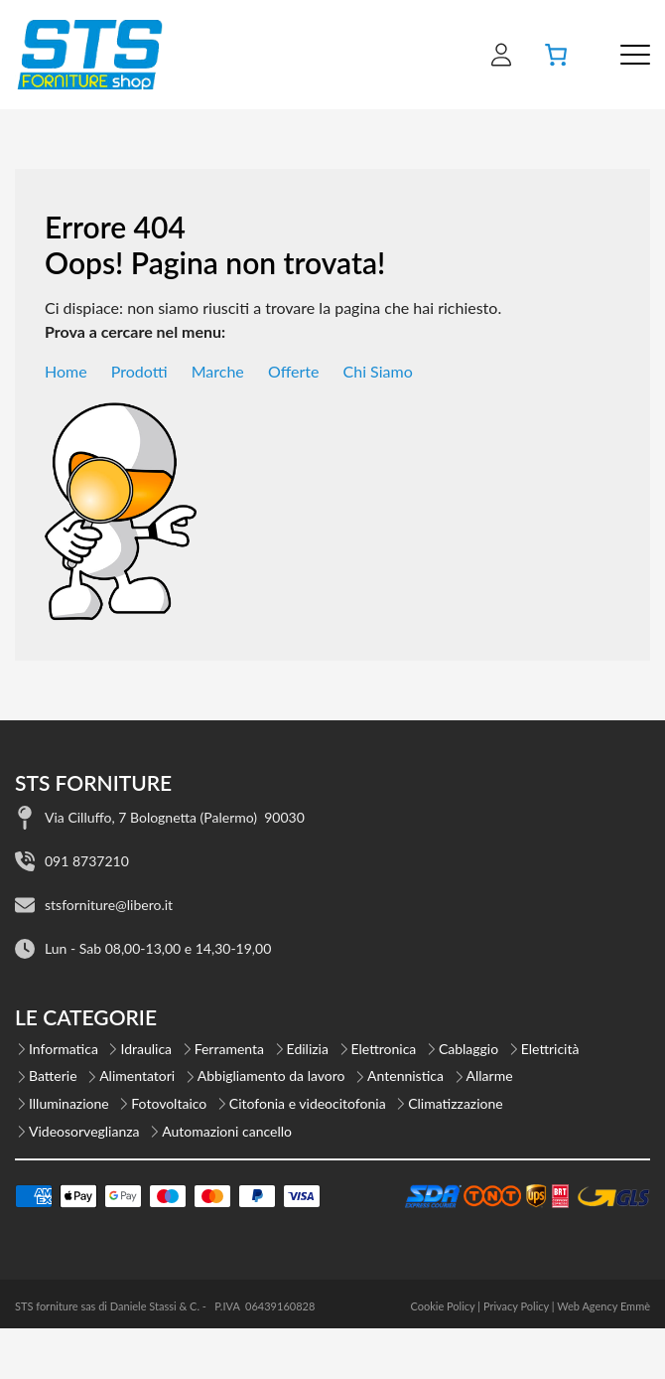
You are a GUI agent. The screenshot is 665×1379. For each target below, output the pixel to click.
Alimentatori (137, 1075)
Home (66, 371)
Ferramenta (229, 1048)
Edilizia (308, 1048)
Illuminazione (69, 1103)
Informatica (63, 1048)
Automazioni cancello (227, 1131)
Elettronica (384, 1048)
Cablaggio (468, 1048)
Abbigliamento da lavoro (271, 1075)
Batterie (53, 1075)
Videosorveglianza (84, 1131)
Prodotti (139, 371)
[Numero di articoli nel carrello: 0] (556, 54)
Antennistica (405, 1075)
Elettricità (550, 1048)
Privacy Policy (516, 1306)
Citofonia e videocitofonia (307, 1103)
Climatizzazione (455, 1103)
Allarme (489, 1075)
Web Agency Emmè (603, 1306)
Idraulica (146, 1048)
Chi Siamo (378, 371)
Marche (218, 371)
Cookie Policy (442, 1306)
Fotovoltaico (168, 1103)
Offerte (294, 371)
